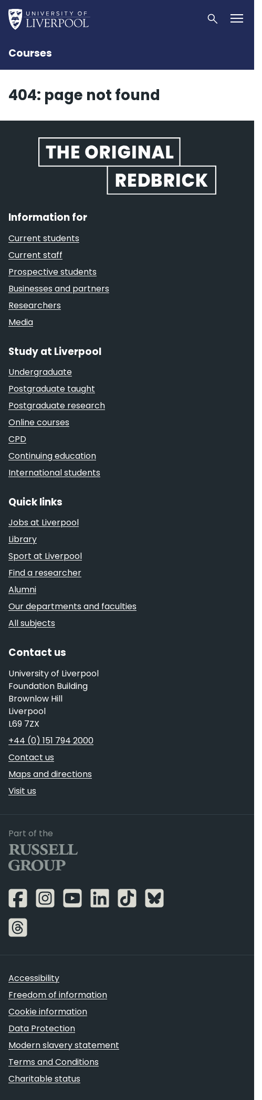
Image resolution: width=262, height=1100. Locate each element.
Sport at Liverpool (45, 556)
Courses (30, 53)
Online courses (38, 422)
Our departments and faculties (72, 606)
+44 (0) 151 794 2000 (50, 741)
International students (54, 473)
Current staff (35, 255)
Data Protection (41, 1028)
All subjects (31, 623)
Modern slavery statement (63, 1045)
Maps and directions (50, 774)
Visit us (22, 791)
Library (22, 539)
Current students (43, 238)
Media (20, 322)
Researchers (34, 305)
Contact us (31, 757)
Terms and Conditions (53, 1062)
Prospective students (52, 272)
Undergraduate (40, 372)
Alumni (22, 590)
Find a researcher (44, 573)
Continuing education (52, 456)
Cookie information (47, 1012)
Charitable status (44, 1079)
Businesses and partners (58, 289)
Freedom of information (57, 995)
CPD (17, 439)
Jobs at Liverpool (43, 522)
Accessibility (33, 978)
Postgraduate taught (51, 389)
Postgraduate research (56, 406)
